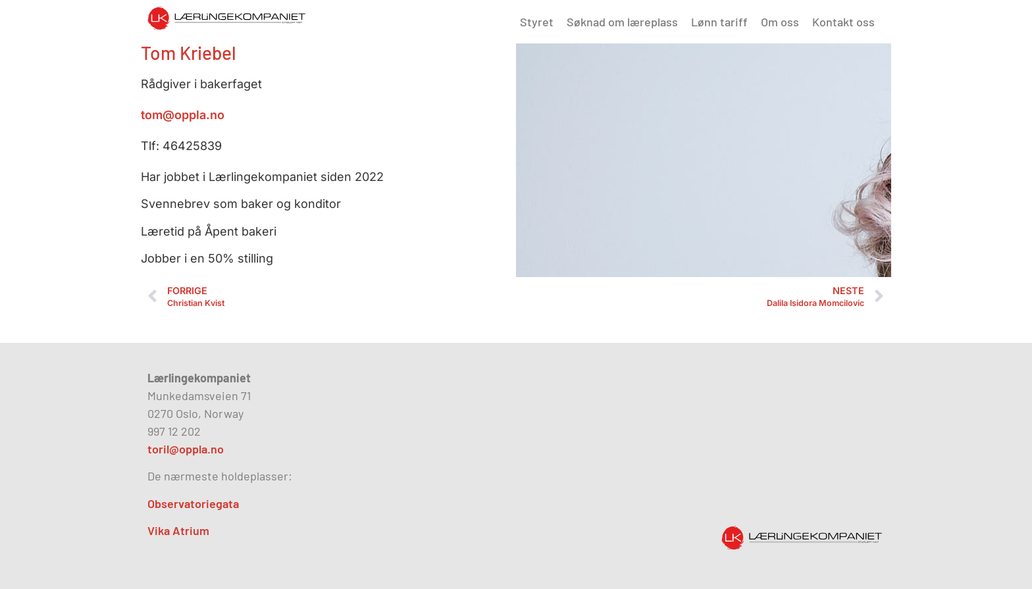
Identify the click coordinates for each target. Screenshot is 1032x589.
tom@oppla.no (182, 115)
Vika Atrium (178, 530)
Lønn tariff (719, 21)
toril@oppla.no (185, 449)
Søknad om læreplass (622, 21)
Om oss (780, 21)
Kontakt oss (843, 21)
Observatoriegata (193, 503)
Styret (537, 21)
